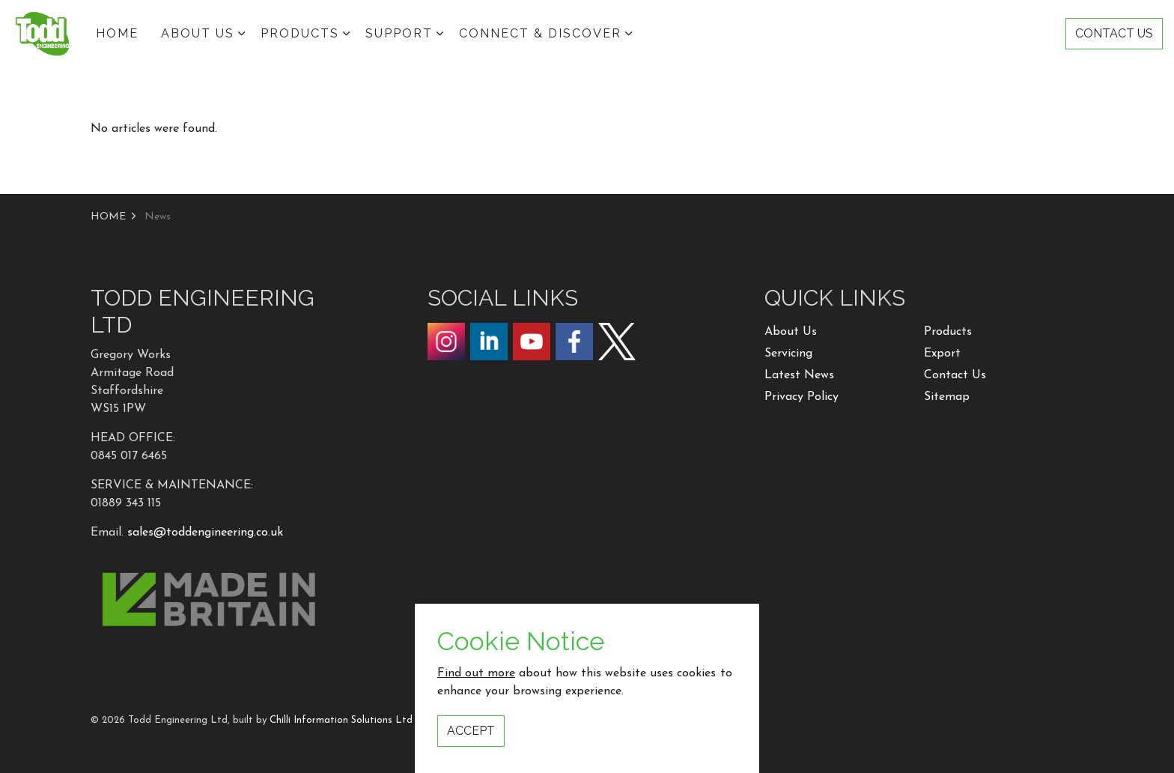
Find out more (476, 709)
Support (399, 33)
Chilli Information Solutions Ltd (341, 720)
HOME (117, 33)
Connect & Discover (540, 33)
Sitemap (947, 397)
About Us (790, 332)
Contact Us (955, 375)
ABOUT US (197, 33)
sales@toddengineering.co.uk (205, 533)
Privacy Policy (801, 397)
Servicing (788, 354)
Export (942, 354)
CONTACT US (1114, 34)
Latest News (799, 375)
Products (300, 33)
